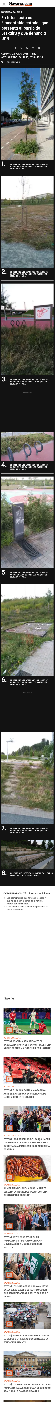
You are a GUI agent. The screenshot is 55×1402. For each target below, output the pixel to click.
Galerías (9, 998)
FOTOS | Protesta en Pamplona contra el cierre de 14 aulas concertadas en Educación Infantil (26, 1339)
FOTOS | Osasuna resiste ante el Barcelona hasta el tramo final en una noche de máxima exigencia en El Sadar (27, 1045)
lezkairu (15, 62)
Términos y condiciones (36, 893)
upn (8, 62)
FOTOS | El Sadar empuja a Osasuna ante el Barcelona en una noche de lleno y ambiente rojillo (25, 1094)
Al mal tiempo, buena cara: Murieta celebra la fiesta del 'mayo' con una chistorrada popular (25, 1192)
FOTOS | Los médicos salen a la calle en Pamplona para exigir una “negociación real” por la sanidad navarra (27, 1388)
